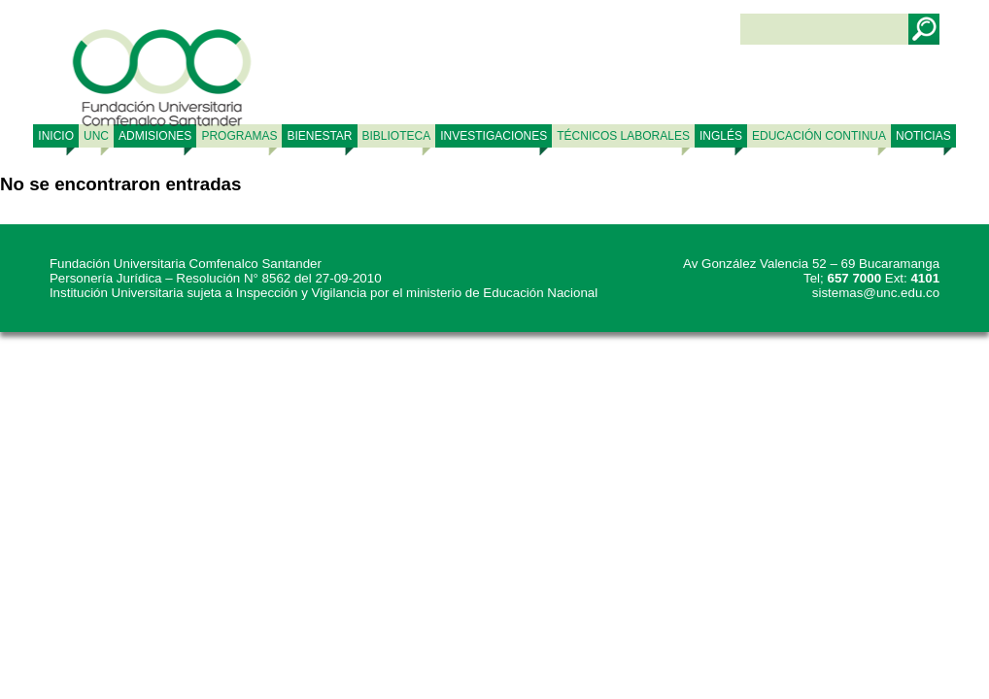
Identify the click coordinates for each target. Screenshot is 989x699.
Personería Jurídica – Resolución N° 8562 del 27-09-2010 (216, 278)
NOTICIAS (923, 136)
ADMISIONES (155, 136)
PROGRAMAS (239, 136)
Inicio (56, 136)
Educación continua (819, 136)
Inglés (720, 136)
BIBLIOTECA (396, 136)
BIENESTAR (319, 136)
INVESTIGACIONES (493, 136)
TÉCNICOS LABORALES (623, 136)
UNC (96, 136)
